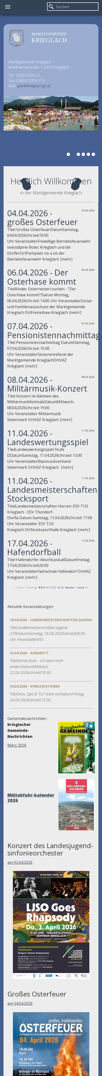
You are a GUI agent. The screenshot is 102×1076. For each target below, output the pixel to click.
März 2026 (16, 745)
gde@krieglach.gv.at (33, 85)
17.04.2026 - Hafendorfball (34, 548)
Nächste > (70, 587)
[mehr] (66, 259)
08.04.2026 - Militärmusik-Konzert (47, 384)
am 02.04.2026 (19, 862)
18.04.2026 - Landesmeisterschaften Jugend (51, 620)
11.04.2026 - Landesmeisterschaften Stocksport (52, 489)
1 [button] (69, 155)
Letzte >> (82, 587)
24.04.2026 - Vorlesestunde (35, 686)
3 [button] (79, 155)
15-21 (53, 587)
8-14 (45, 587)
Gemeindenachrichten (27, 718)
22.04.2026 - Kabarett (29, 653)
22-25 (60, 587)
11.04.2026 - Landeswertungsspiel (47, 437)
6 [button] (94, 155)
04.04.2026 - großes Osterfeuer (42, 217)
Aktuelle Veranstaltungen (30, 606)
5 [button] (89, 155)
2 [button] (74, 155)
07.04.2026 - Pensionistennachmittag (53, 330)
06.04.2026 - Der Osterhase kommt (41, 277)
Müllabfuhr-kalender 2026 (30, 797)
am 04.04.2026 (19, 1003)
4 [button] (84, 155)
